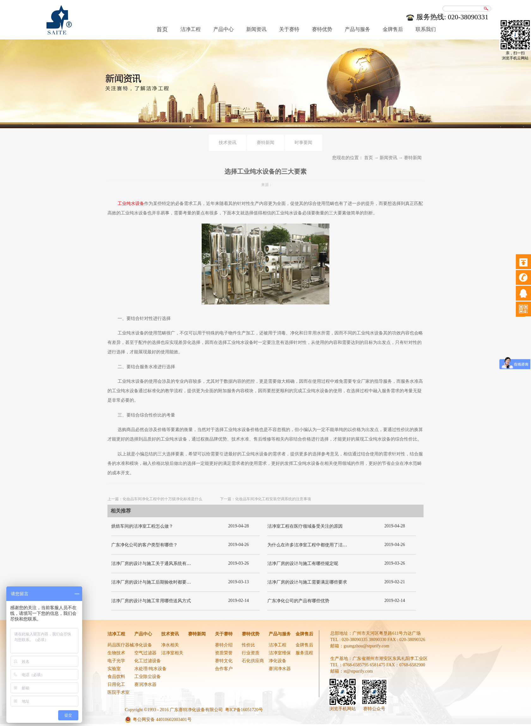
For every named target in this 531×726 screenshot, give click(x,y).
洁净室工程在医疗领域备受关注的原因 (305, 526)
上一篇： (154, 499)
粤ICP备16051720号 (244, 709)
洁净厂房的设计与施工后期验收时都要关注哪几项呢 (162, 582)
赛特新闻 (413, 157)
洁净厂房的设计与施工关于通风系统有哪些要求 (157, 563)
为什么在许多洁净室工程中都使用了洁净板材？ (313, 545)
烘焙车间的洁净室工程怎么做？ (142, 526)
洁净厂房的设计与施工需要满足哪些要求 (307, 582)
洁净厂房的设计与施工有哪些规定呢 (302, 563)
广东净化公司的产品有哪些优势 (298, 600)
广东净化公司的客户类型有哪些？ (144, 545)
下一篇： (265, 499)
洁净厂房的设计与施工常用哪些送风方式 (151, 600)
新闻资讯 (388, 157)
